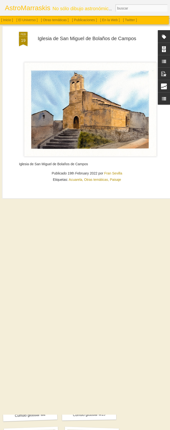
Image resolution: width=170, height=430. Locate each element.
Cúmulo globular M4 (30, 415)
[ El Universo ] (27, 20)
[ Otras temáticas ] (55, 20)
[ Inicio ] (7, 20)
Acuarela (75, 150)
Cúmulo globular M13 (89, 414)
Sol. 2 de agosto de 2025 (90, 351)
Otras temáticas (96, 150)
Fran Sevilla (113, 144)
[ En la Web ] (110, 20)
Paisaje (115, 150)
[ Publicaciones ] (84, 20)
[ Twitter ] (130, 20)
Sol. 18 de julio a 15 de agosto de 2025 (39, 348)
